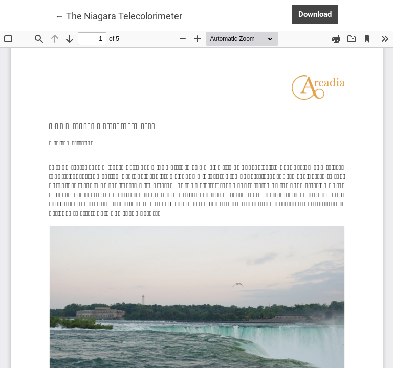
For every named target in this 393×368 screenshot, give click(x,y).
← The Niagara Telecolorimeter (118, 15)
